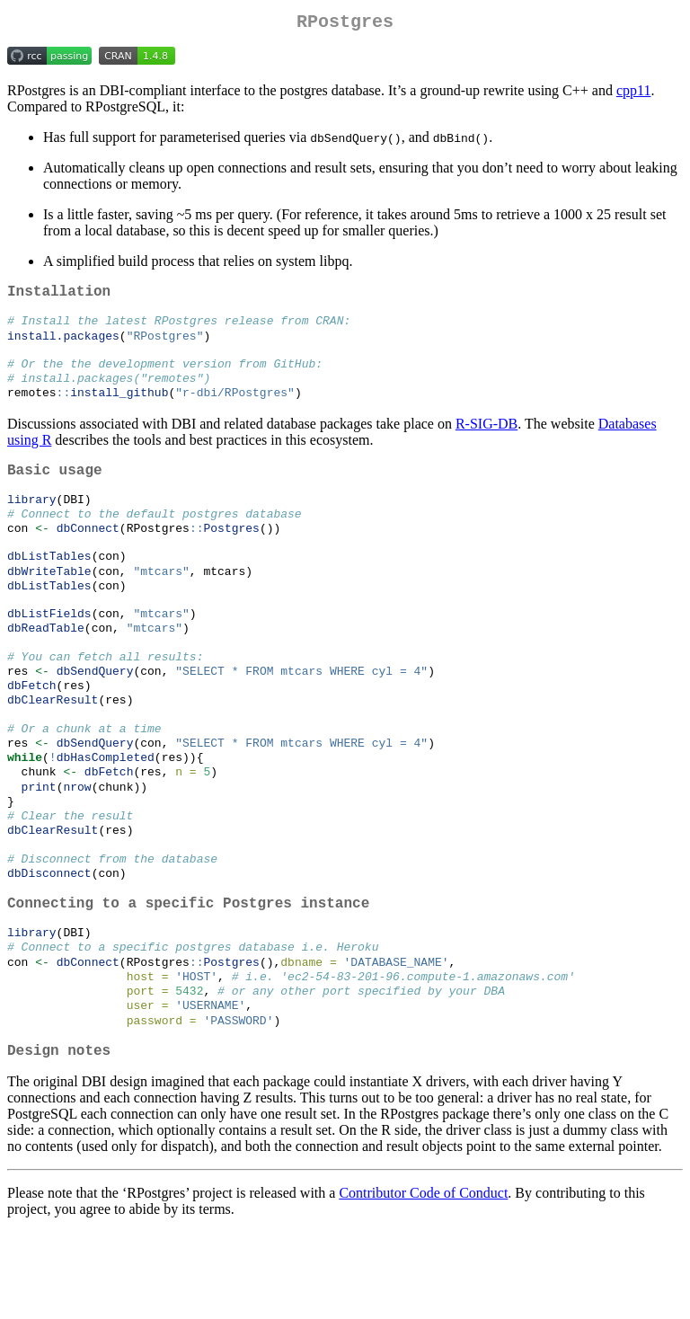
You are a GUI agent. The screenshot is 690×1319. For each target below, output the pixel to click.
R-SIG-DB (487, 440)
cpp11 (633, 94)
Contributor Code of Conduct (423, 1280)
